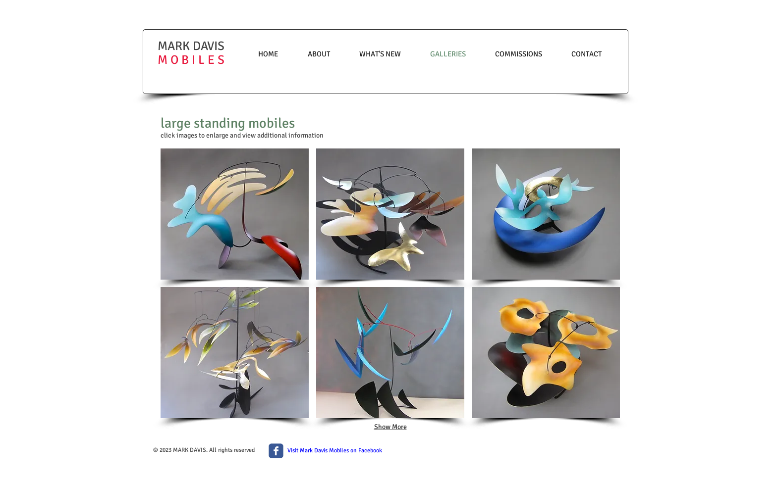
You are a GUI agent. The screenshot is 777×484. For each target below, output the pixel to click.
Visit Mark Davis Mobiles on (322, 450)
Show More (390, 427)
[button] (235, 214)
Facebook (370, 450)
